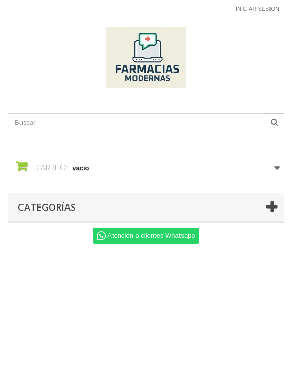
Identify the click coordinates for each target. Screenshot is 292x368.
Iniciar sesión (257, 9)
